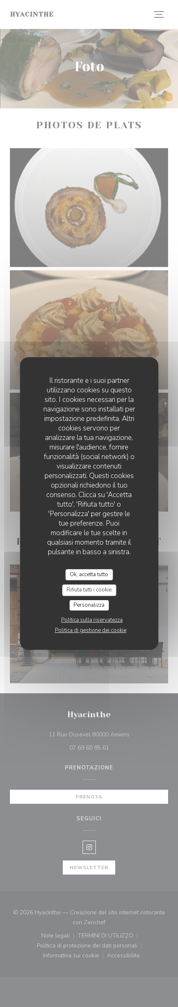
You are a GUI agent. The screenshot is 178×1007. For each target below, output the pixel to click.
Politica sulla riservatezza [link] (92, 620)
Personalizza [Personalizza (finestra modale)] (89, 605)
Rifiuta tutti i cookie (89, 590)
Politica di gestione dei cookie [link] (90, 630)
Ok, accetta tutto (89, 574)
